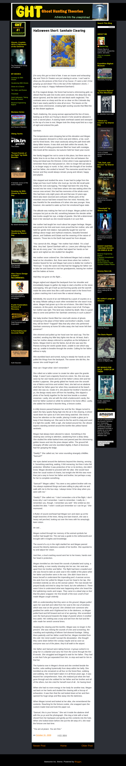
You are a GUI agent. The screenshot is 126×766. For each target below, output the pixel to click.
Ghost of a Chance (17, 86)
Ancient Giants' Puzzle (105, 263)
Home (63, 745)
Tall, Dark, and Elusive (19, 90)
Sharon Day (104, 46)
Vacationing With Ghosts (19, 83)
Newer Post (39, 745)
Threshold (14, 94)
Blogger (78, 762)
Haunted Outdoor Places (106, 264)
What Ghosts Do (103, 261)
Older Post (87, 745)
